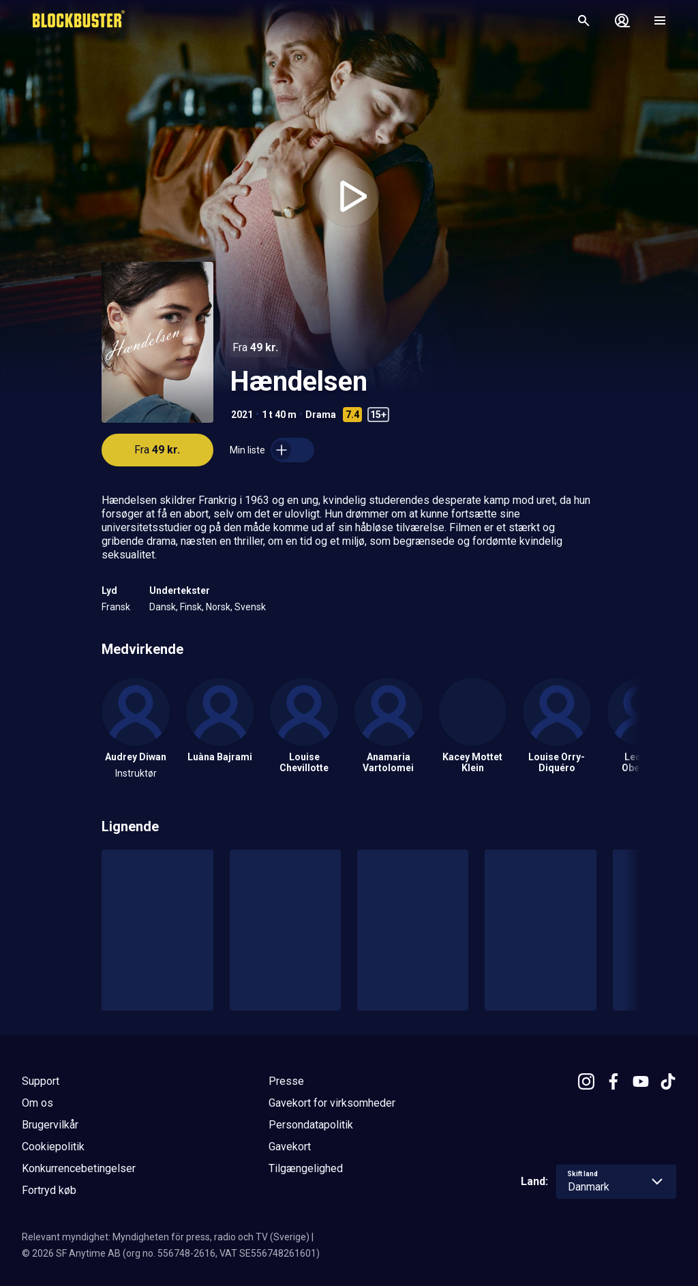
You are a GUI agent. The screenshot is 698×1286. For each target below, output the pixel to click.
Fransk (116, 606)
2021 (242, 414)
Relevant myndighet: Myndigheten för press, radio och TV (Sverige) (165, 1236)
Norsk (218, 606)
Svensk (250, 606)
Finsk (191, 606)
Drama (320, 414)
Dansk (162, 606)
